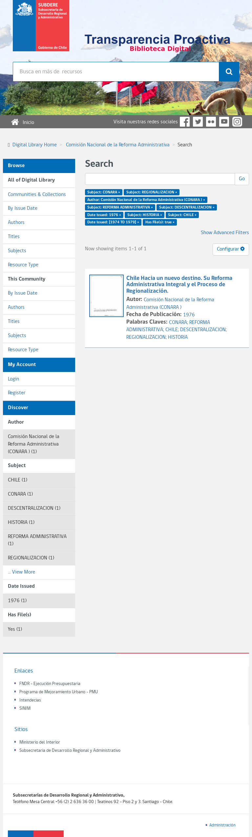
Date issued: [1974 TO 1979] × (113, 222)
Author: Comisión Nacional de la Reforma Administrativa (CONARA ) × (146, 200)
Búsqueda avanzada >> (37, 88)
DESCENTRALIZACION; (203, 329)
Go (242, 179)
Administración (222, 825)
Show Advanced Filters (225, 232)
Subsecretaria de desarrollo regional (41, 31)
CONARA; (179, 322)
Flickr (211, 122)
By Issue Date (22, 208)
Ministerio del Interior (39, 742)
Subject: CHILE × (182, 215)
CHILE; (172, 329)
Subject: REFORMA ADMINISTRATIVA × (120, 207)
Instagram (237, 122)
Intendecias (30, 700)
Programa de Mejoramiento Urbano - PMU (58, 692)
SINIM (25, 708)
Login (13, 379)
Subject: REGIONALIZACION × (151, 192)
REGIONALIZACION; (147, 337)
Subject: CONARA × (103, 192)
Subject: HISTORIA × (144, 215)
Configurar (231, 249)
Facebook (185, 122)
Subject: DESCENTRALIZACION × (187, 207)
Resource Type (23, 265)
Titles (14, 236)
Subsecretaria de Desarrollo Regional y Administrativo (69, 750)
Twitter (198, 122)
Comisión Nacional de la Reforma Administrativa (118, 145)
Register (16, 393)
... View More (21, 572)
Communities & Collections (37, 194)
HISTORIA (178, 337)
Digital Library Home (34, 145)
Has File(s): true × (160, 222)
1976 (189, 315)
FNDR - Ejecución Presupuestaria (49, 683)
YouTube (224, 122)
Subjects (17, 251)
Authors (16, 222)
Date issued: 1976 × (104, 215)
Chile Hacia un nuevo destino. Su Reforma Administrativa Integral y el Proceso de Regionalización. (179, 285)
